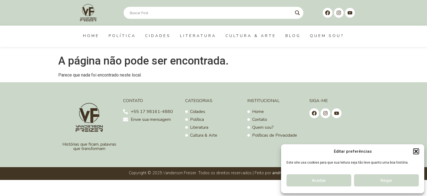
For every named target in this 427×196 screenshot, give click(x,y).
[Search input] (211, 13)
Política (122, 35)
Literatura (198, 35)
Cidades (158, 35)
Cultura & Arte (250, 35)
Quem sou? (327, 35)
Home (91, 35)
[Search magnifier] (297, 13)
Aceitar (319, 180)
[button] (416, 151)
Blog (293, 35)
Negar (386, 180)
